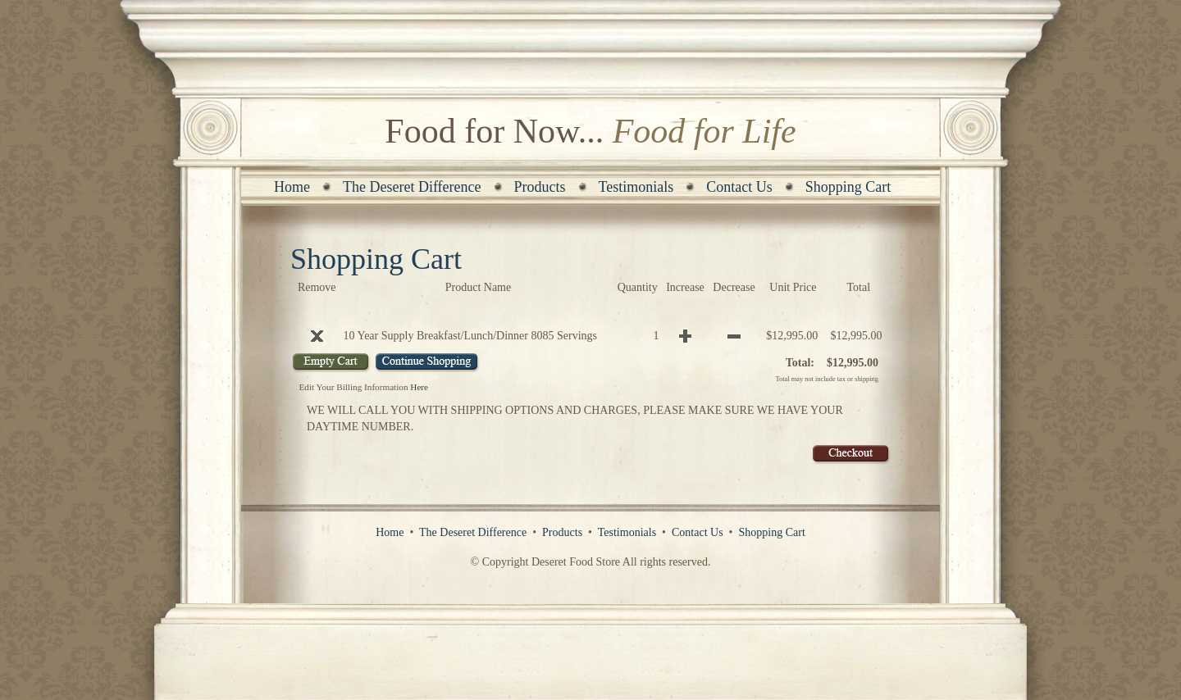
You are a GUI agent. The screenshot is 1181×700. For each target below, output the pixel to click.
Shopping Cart (848, 187)
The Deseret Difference (412, 187)
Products (540, 187)
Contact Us (739, 187)
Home (292, 187)
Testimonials (636, 187)
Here (419, 387)
